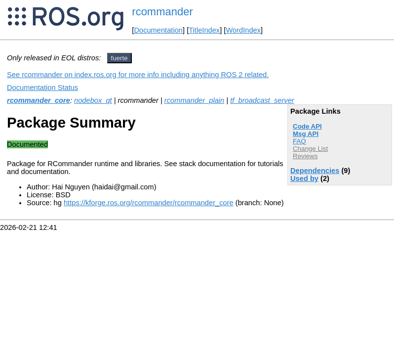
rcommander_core (38, 100)
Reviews (305, 156)
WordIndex (243, 30)
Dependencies (314, 171)
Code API (307, 126)
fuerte (119, 58)
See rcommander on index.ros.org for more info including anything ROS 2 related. (138, 75)
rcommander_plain (194, 100)
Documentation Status (42, 87)
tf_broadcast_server (262, 100)
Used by (304, 178)
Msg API (305, 133)
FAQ (299, 141)
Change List (310, 148)
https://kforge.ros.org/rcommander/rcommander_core (149, 203)
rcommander (162, 11)
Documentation (158, 30)
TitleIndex (204, 30)
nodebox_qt (93, 100)
